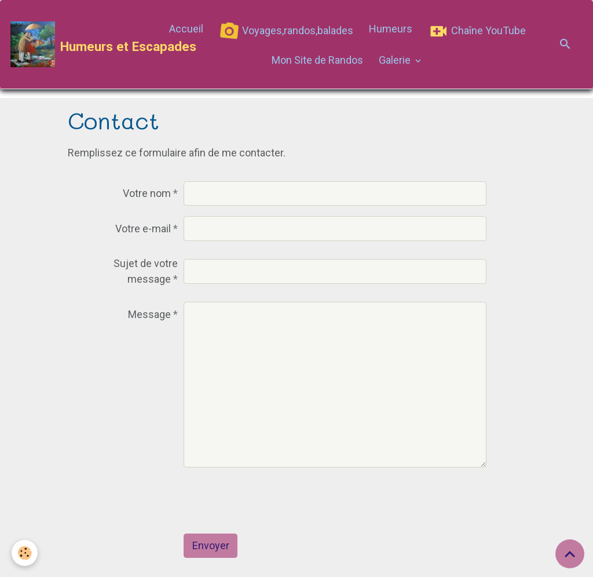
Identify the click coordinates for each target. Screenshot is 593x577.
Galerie (396, 60)
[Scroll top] (569, 553)
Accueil (186, 29)
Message (149, 314)
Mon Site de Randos (317, 60)
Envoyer (210, 545)
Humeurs (390, 29)
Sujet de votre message (146, 271)
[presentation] (272, 500)
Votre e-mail (143, 228)
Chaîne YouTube (477, 31)
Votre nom (147, 193)
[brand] (81, 44)
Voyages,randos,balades (283, 31)
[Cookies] (25, 553)
